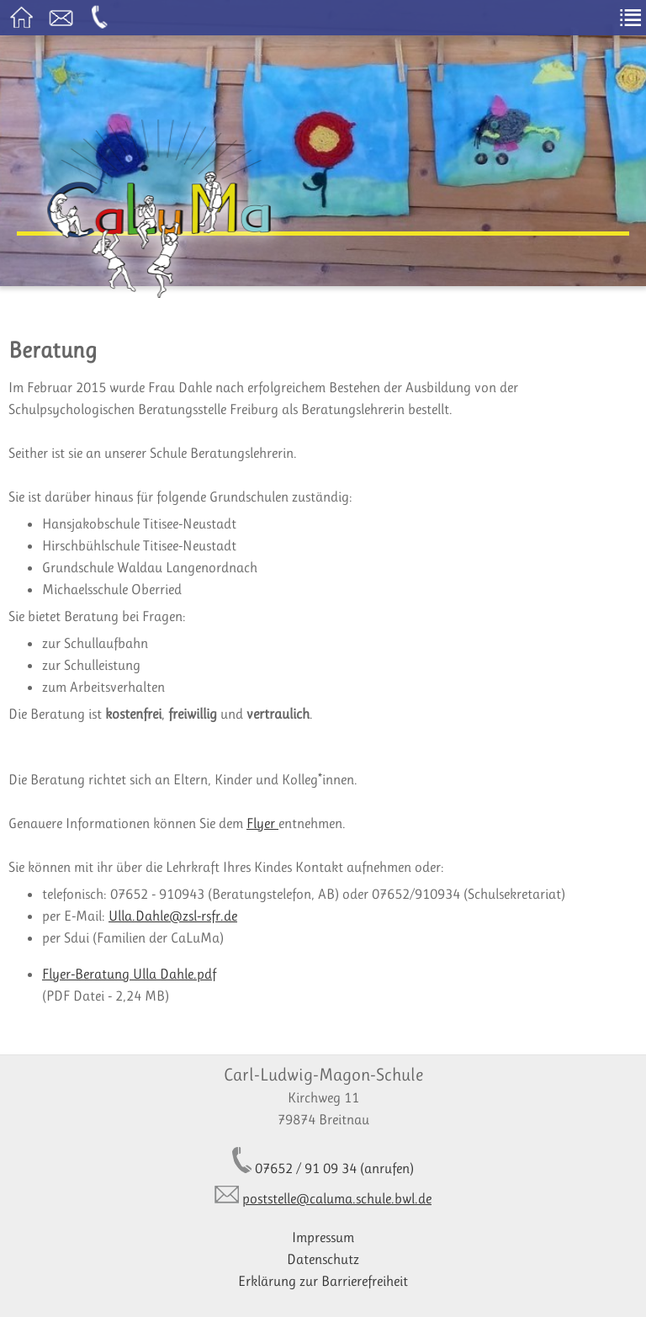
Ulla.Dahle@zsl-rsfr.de (173, 915)
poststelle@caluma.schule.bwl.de (337, 1198)
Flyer (262, 823)
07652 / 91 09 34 (306, 1168)
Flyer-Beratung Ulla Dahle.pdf (129, 973)
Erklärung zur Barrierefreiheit (323, 1280)
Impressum (323, 1237)
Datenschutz (323, 1259)
